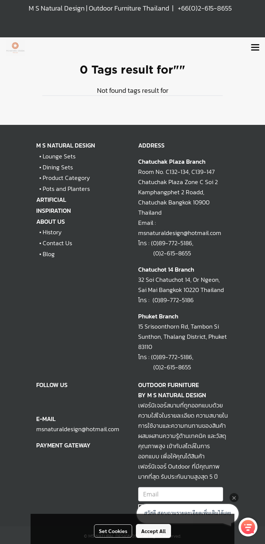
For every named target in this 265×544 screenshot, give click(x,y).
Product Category (66, 177)
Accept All (153, 530)
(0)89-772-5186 (171, 242)
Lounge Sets (59, 156)
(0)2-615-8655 (164, 253)
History (52, 232)
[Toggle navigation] (255, 48)
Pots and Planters (66, 188)
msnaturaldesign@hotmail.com (77, 428)
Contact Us (57, 242)
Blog (49, 253)
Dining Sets (58, 167)
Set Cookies (113, 530)
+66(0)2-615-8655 (205, 8)
